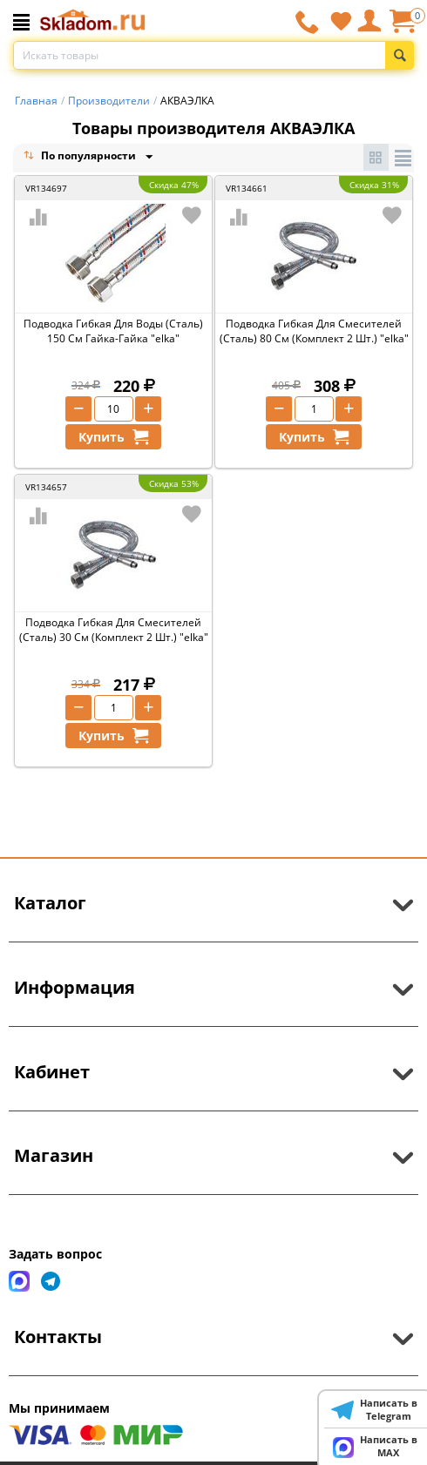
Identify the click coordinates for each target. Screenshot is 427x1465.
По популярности (81, 157)
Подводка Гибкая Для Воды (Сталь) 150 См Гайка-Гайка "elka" (113, 331)
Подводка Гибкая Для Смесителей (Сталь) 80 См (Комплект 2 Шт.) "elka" (314, 331)
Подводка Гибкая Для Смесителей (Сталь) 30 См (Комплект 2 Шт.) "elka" (113, 630)
